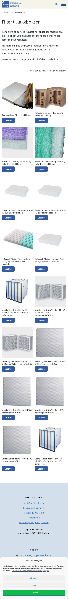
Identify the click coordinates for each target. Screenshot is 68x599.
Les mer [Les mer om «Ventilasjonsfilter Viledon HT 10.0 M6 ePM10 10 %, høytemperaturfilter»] (41, 320)
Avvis (34, 585)
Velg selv (34, 592)
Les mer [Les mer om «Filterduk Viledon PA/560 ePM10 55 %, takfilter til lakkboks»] (41, 217)
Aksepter (34, 578)
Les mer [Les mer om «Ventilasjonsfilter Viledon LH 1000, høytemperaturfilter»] (8, 417)
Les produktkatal (32, 512)
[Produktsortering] (59, 70)
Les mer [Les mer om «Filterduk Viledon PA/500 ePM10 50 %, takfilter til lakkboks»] (8, 217)
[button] (56, 4)
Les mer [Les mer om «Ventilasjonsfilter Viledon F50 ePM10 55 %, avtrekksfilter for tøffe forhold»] (8, 320)
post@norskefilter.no (34, 503)
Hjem (4, 12)
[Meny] (63, 4)
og (42, 512)
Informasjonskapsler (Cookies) (34, 522)
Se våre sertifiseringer (34, 507)
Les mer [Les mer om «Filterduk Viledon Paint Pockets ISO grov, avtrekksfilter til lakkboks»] (8, 268)
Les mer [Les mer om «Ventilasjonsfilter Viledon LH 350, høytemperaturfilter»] (41, 417)
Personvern (34, 517)
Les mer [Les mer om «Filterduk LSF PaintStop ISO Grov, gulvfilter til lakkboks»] (41, 169)
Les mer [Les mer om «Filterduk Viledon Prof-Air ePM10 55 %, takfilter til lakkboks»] (41, 268)
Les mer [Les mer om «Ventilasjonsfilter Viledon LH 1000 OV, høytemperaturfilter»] (41, 368)
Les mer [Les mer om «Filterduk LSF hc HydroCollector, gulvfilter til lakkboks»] (8, 169)
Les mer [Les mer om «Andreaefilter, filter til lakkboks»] (8, 120)
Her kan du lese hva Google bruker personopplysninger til (30, 571)
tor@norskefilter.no (42, 555)
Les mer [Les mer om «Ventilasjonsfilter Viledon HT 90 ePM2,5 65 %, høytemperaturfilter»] (8, 368)
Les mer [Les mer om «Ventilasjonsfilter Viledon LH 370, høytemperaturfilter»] (8, 468)
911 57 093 (25, 555)
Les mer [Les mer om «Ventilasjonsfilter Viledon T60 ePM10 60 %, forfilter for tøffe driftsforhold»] (41, 468)
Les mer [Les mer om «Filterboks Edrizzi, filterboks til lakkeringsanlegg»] (41, 120)
